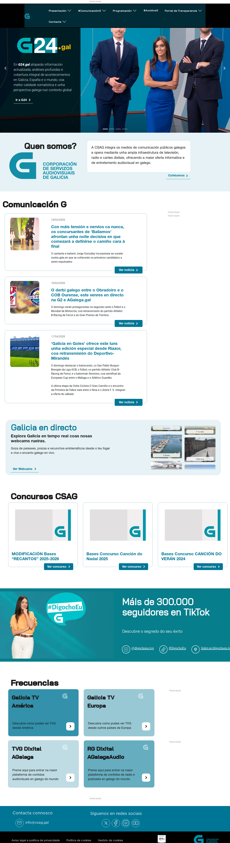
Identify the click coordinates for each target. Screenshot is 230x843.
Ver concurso (56, 567)
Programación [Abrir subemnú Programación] (111, 9)
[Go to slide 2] (111, 129)
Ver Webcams (22, 469)
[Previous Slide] (5, 68)
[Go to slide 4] (124, 129)
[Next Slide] (225, 68)
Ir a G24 (21, 100)
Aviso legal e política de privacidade (36, 840)
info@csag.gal (37, 822)
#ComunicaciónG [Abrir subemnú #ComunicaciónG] (74, 9)
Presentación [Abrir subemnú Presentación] (38, 9)
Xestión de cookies (110, 840)
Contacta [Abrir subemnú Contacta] (215, 9)
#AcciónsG (140, 9)
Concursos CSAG (44, 496)
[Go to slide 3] (118, 129)
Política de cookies (78, 840)
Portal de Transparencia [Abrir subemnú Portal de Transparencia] (177, 9)
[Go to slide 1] (105, 129)
